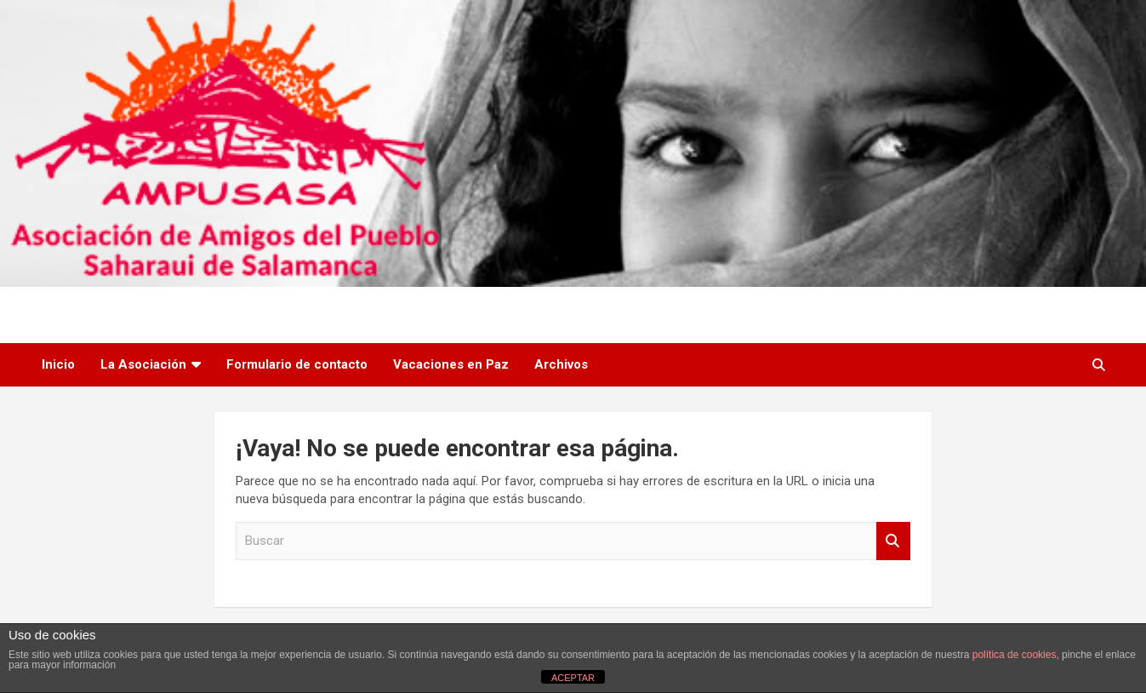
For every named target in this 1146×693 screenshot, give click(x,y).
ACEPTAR (573, 678)
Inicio (58, 364)
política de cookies (1014, 655)
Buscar (893, 541)
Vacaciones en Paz (451, 364)
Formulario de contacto (297, 364)
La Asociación (143, 364)
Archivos (561, 364)
